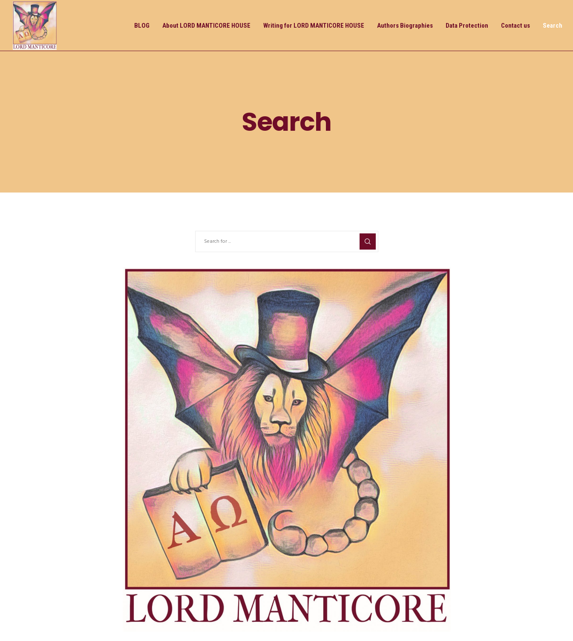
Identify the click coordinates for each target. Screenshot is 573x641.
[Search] (368, 241)
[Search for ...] (286, 241)
